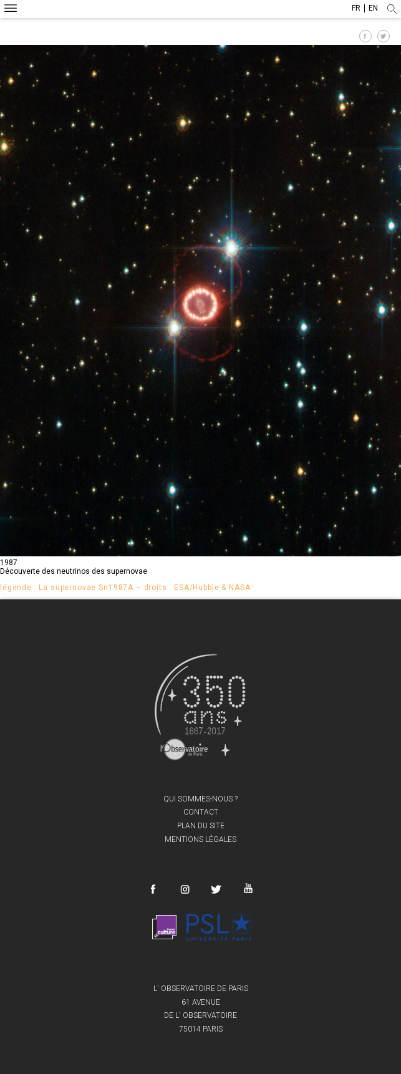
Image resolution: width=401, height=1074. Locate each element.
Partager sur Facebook (365, 36)
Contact (200, 812)
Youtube (247, 888)
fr (356, 8)
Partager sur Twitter (383, 36)
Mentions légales (200, 839)
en (373, 8)
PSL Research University (218, 928)
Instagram (185, 889)
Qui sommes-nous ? (200, 799)
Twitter (216, 889)
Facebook (153, 889)
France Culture (164, 928)
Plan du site (201, 825)
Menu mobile (10, 9)
